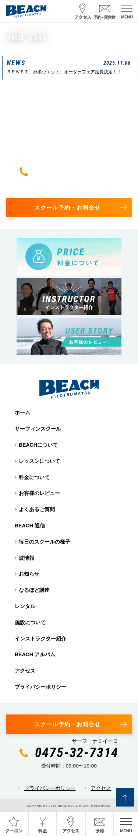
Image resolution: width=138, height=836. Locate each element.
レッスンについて (39, 461)
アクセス (25, 671)
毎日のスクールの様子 (44, 542)
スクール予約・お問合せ (67, 207)
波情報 (26, 558)
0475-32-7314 (77, 171)
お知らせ (29, 574)
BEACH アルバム (35, 654)
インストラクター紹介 (40, 639)
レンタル (25, 606)
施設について (30, 622)
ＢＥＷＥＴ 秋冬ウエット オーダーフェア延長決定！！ (64, 71)
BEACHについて (38, 445)
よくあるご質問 (37, 509)
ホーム (22, 412)
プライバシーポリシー (40, 687)
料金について (34, 477)
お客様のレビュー (39, 493)
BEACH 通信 (30, 525)
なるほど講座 (34, 590)
